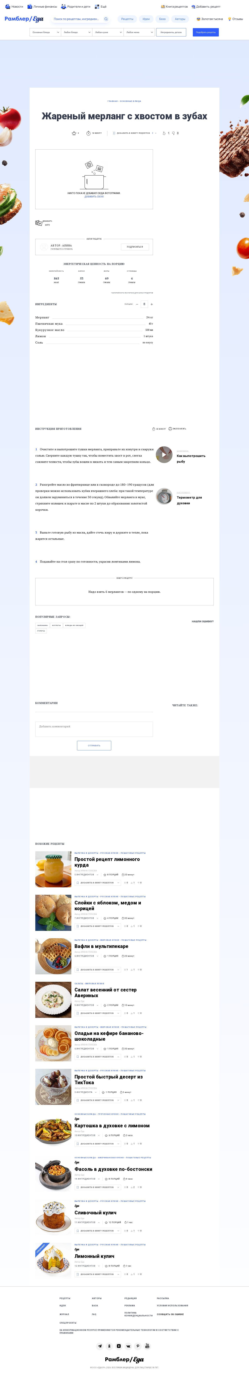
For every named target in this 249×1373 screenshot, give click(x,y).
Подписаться (135, 247)
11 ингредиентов (88, 1222)
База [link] (95, 1306)
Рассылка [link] (163, 1298)
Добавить (206, 7)
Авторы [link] (97, 1298)
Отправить (94, 746)
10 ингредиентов (88, 1135)
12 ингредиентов (88, 1266)
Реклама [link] (129, 1306)
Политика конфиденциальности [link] (138, 1314)
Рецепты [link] (65, 1298)
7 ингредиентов (87, 918)
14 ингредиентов (88, 1179)
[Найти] (106, 19)
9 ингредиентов (87, 1005)
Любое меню (140, 32)
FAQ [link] (94, 1314)
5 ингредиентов (87, 875)
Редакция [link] (130, 1298)
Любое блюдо (77, 32)
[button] (177, 429)
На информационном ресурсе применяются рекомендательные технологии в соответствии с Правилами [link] (119, 1331)
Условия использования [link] (172, 1306)
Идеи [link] (63, 1306)
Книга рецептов (174, 7)
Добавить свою (94, 196)
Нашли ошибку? (203, 621)
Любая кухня (108, 32)
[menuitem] (14, 7)
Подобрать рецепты (206, 32)
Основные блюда (46, 32)
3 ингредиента (86, 1092)
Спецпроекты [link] (68, 1323)
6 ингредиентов (87, 956)
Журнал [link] (64, 1314)
